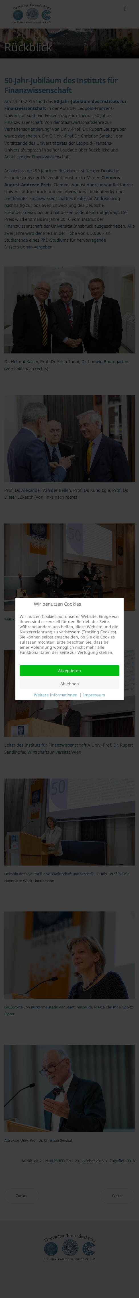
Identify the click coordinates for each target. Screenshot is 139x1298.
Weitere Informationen (55, 694)
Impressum (94, 694)
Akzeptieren (69, 670)
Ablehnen (69, 683)
